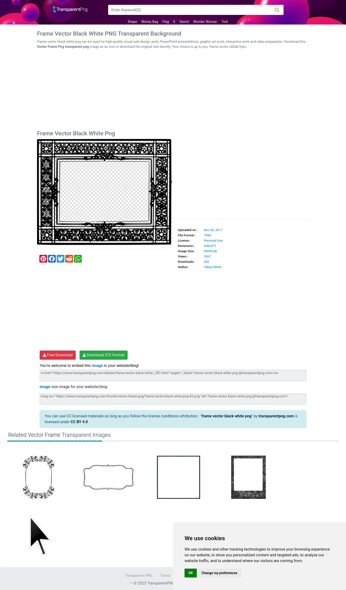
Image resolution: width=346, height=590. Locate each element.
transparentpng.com (276, 416)
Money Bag (149, 22)
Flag (165, 22)
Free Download (58, 355)
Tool (225, 22)
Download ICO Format (103, 355)
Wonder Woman (205, 22)
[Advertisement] (173, 90)
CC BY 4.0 (79, 422)
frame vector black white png (227, 416)
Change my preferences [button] (219, 573)
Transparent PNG (139, 575)
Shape (132, 22)
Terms (166, 575)
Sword (184, 22)
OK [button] (190, 573)
